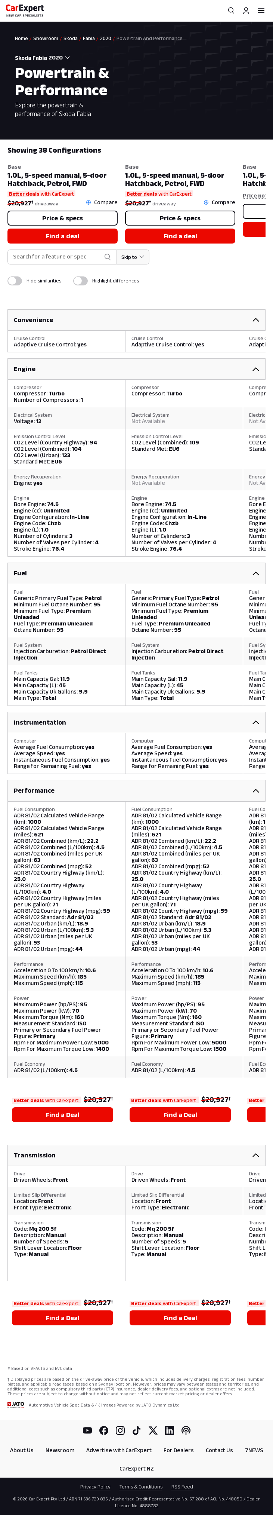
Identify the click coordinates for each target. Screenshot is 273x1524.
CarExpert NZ (137, 1468)
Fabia (89, 38)
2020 (105, 38)
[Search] (231, 10)
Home (21, 38)
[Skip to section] (133, 257)
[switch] (14, 280)
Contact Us (219, 1450)
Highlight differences (115, 281)
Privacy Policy (95, 1487)
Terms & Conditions (141, 1487)
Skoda (70, 38)
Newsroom (60, 1450)
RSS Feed (182, 1487)
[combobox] (60, 58)
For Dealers (179, 1450)
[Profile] (246, 10)
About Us (22, 1450)
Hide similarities (44, 281)
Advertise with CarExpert (119, 1450)
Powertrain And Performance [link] (150, 38)
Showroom (45, 38)
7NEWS (254, 1450)
